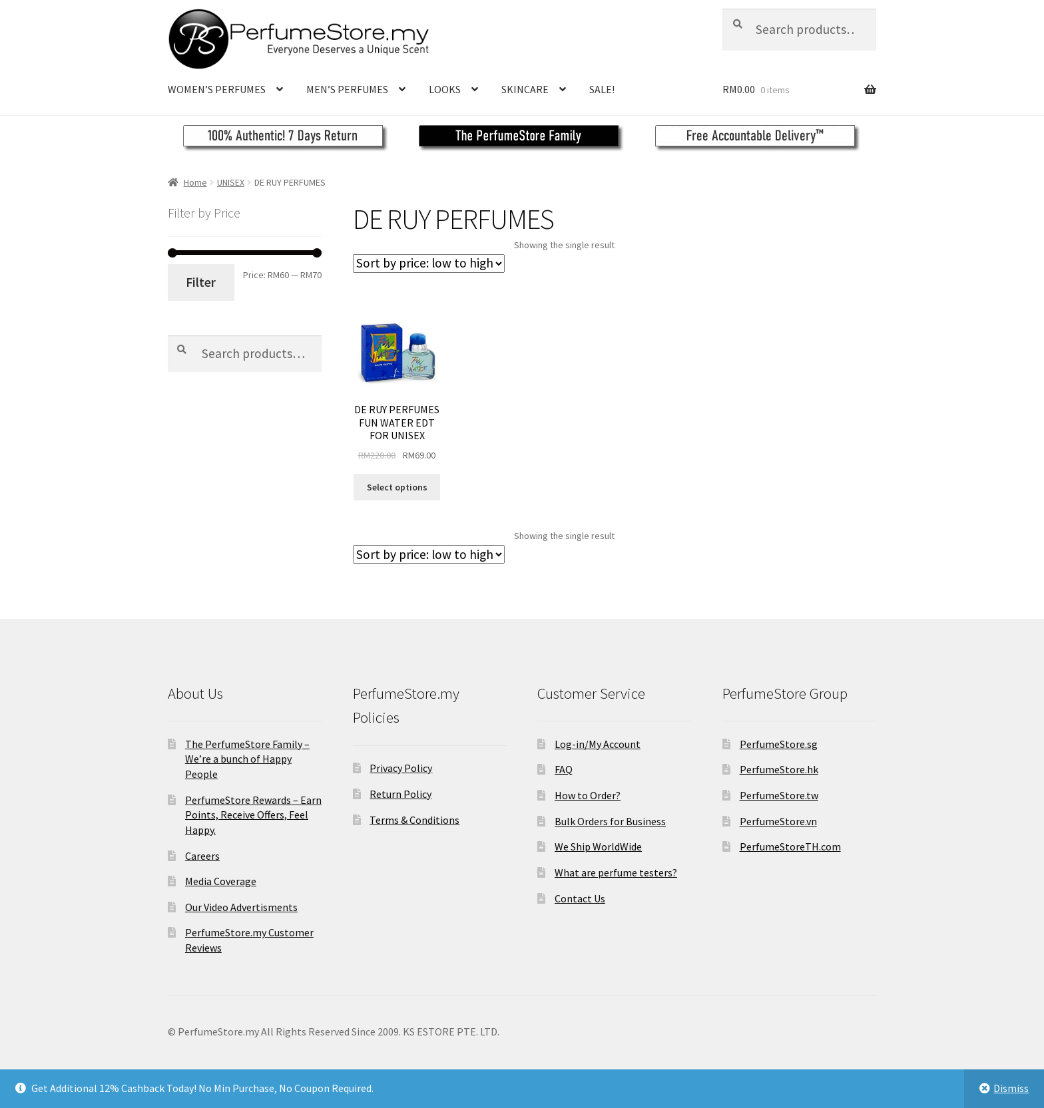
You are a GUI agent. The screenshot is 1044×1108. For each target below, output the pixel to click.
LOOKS (445, 89)
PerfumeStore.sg (779, 744)
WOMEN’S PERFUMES (217, 89)
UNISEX (230, 182)
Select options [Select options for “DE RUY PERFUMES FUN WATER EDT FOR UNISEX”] (397, 487)
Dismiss (1011, 1088)
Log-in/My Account (598, 744)
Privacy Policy (401, 768)
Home (195, 182)
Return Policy (400, 794)
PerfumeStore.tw (779, 795)
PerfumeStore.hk (779, 769)
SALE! (602, 89)
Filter (201, 282)
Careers (202, 855)
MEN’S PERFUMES (347, 89)
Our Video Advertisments (241, 907)
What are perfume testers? (616, 872)
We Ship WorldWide (598, 846)
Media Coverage (220, 881)
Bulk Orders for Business (610, 821)
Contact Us (580, 898)
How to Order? (588, 795)
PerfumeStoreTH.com (790, 846)
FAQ (564, 769)
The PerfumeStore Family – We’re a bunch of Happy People (247, 759)
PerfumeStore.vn (778, 821)
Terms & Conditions (414, 820)
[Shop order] (429, 263)
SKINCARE (525, 89)
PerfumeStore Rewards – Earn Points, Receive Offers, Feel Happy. (253, 814)
